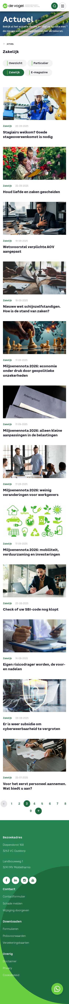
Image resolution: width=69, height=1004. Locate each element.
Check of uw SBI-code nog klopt (31, 609)
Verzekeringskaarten (16, 943)
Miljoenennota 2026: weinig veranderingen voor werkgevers (31, 492)
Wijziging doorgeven (16, 910)
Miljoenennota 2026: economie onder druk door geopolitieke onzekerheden (30, 370)
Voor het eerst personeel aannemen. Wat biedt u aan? (34, 786)
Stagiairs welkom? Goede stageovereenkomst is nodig (28, 134)
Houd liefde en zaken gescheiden (31, 192)
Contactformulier (14, 896)
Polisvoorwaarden (14, 936)
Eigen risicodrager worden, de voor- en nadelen (34, 667)
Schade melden (12, 903)
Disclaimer (10, 961)
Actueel (10, 44)
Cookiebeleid (11, 975)
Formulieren (10, 929)
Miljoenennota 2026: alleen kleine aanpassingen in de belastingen (32, 433)
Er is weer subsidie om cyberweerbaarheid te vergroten (31, 726)
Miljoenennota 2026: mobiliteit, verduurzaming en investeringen (31, 552)
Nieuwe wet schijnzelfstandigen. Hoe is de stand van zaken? (32, 309)
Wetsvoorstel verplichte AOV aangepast (28, 249)
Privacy (7, 968)
